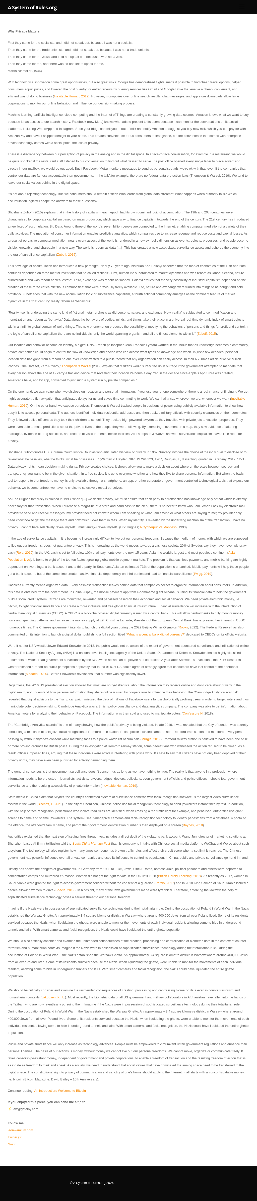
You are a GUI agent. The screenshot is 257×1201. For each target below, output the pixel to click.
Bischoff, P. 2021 (50, 804)
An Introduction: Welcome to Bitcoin (60, 1091)
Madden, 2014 (36, 674)
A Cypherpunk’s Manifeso (158, 527)
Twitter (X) (15, 1137)
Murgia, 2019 (151, 739)
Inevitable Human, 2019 (71, 96)
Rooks (183, 627)
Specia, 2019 (65, 890)
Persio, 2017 (165, 883)
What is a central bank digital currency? (155, 634)
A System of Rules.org (89, 1183)
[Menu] (242, 7)
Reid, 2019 (24, 552)
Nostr (12, 1144)
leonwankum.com (21, 1130)
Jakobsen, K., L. (53, 997)
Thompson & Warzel (76, 366)
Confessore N (193, 713)
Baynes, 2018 (193, 825)
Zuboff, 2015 (66, 254)
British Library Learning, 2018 (179, 876)
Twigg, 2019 (202, 574)
